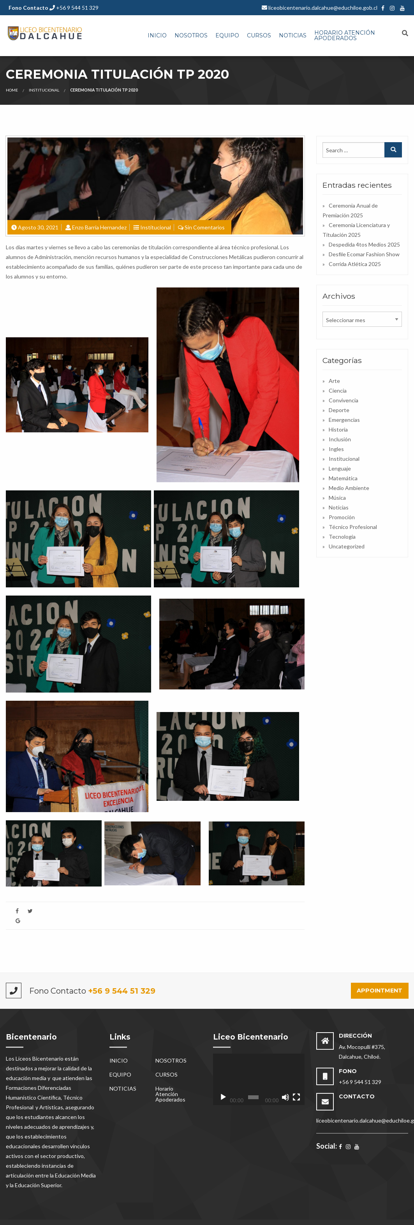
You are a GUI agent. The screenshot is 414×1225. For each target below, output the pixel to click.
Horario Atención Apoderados (344, 35)
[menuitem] (157, 35)
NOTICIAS (293, 35)
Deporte (339, 410)
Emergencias (344, 419)
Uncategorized (347, 546)
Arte (334, 380)
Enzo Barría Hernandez (99, 227)
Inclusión (340, 439)
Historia (338, 429)
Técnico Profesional (353, 526)
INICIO (157, 35)
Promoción (342, 517)
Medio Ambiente (349, 488)
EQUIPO (227, 35)
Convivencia (343, 400)
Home (12, 90)
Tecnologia (342, 536)
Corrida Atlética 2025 (355, 264)
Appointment (379, 990)
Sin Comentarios (205, 227)
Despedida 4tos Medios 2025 (364, 244)
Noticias (339, 507)
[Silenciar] (285, 1097)
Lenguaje (340, 468)
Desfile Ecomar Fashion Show (364, 254)
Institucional (44, 90)
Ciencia (338, 390)
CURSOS (259, 35)
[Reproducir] (223, 1097)
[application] (259, 1079)
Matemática (343, 478)
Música (337, 497)
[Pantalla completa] (296, 1097)
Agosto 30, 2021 (38, 227)
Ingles (336, 449)
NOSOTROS (191, 35)
